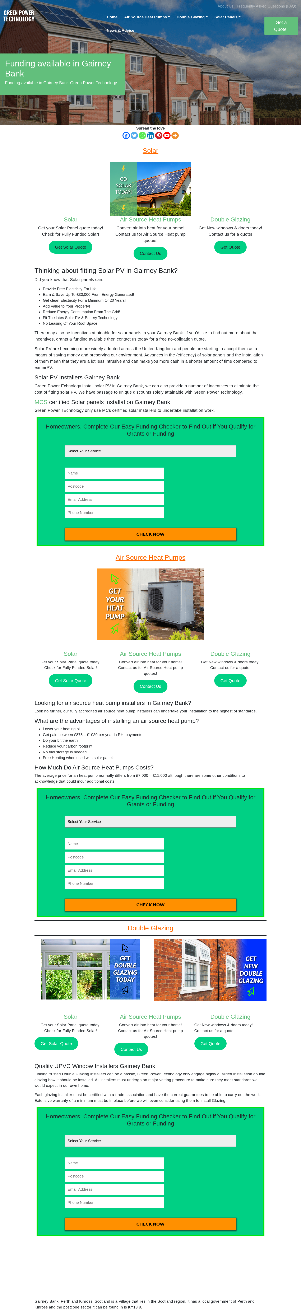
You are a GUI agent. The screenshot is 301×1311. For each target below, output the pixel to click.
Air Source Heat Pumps (145, 17)
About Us (225, 6)
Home (112, 17)
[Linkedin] (150, 135)
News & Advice (120, 30)
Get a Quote (280, 26)
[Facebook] (126, 135)
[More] (175, 135)
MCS (40, 402)
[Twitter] (134, 135)
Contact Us (150, 253)
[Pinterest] (158, 135)
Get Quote (230, 247)
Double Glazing (191, 17)
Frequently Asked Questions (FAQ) (266, 6)
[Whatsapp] (142, 135)
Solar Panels (225, 17)
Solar (70, 219)
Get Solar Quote (70, 247)
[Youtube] (167, 135)
